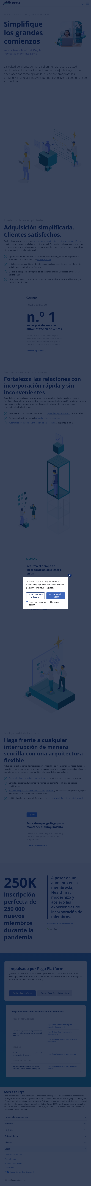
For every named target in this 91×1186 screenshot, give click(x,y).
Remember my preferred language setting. (44, 603)
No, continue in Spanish (35, 595)
